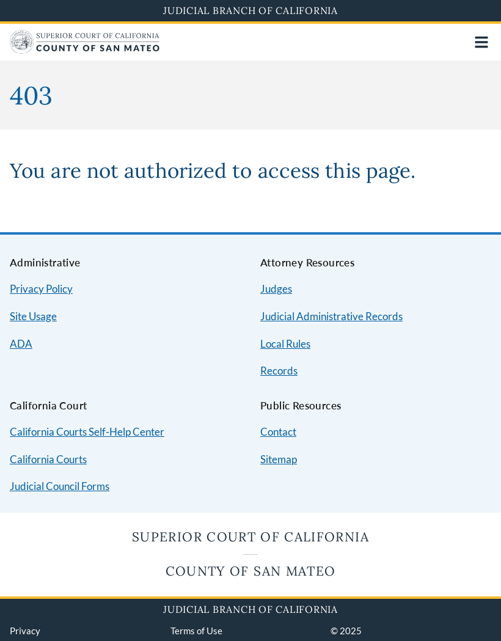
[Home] (84, 50)
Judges (276, 288)
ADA (21, 343)
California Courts (48, 459)
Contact (278, 431)
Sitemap (278, 459)
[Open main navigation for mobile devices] (481, 42)
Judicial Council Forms (59, 486)
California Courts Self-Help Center (87, 431)
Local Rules (285, 343)
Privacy (25, 630)
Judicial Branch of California (250, 10)
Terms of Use (196, 630)
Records (279, 370)
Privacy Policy (41, 288)
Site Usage (33, 316)
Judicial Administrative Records (331, 316)
